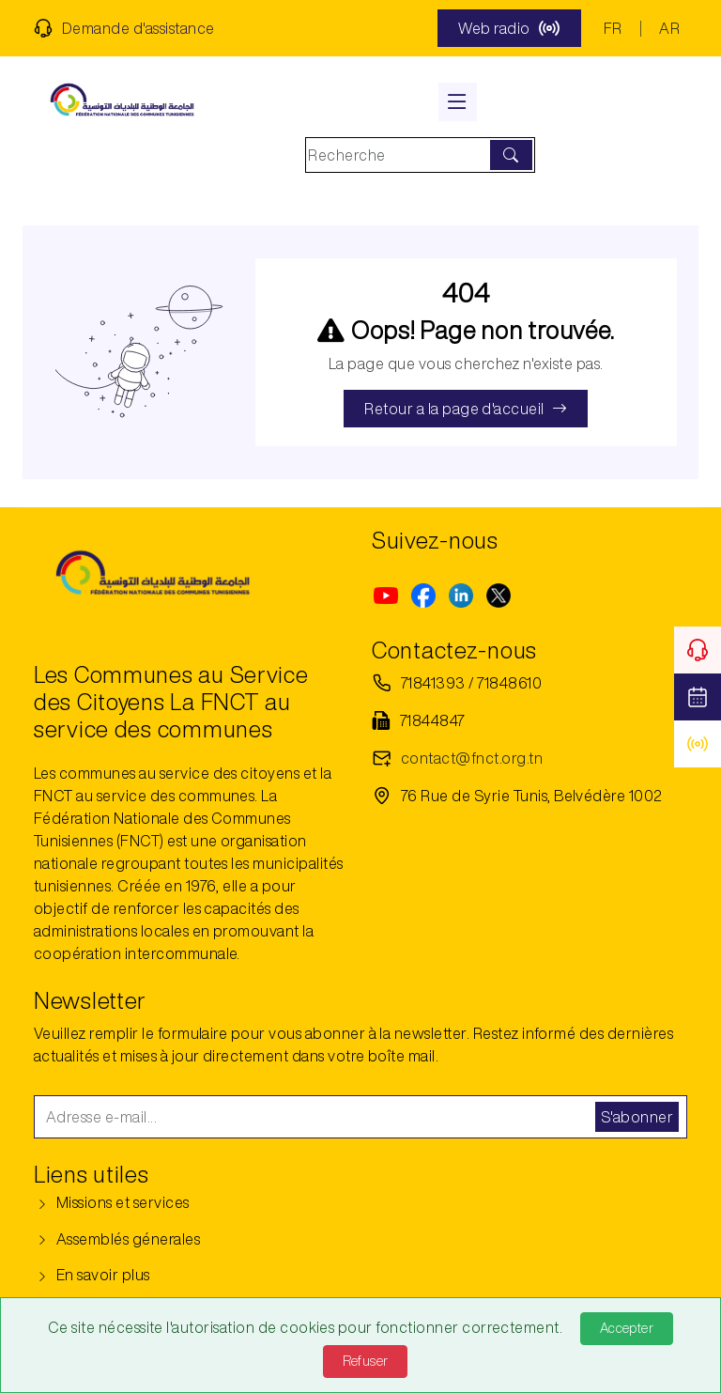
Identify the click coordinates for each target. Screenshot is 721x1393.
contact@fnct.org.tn (472, 758)
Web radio (509, 28)
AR (669, 28)
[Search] (399, 155)
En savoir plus (92, 1274)
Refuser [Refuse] (366, 1361)
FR (613, 28)
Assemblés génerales (117, 1238)
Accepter (626, 1328)
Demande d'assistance (124, 28)
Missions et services (112, 1202)
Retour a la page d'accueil (465, 408)
